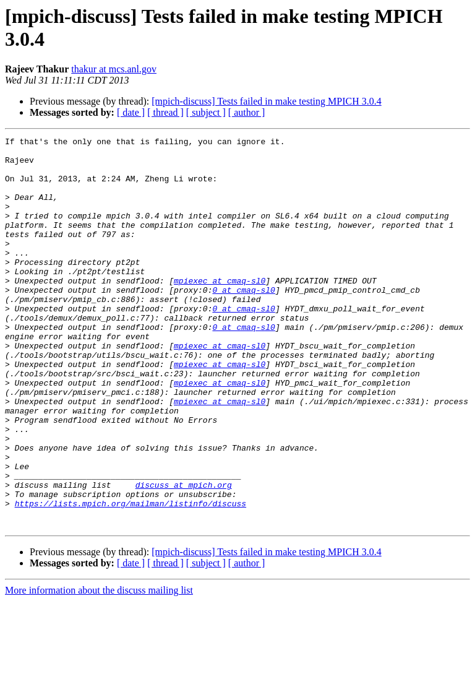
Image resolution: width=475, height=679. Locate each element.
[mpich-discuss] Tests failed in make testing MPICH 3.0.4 (266, 101)
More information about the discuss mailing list (99, 668)
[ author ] (246, 112)
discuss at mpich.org (183, 555)
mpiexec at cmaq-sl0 (219, 310)
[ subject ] (206, 112)
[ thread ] (165, 112)
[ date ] (131, 112)
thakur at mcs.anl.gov (113, 69)
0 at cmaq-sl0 (243, 321)
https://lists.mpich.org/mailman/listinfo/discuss (130, 577)
